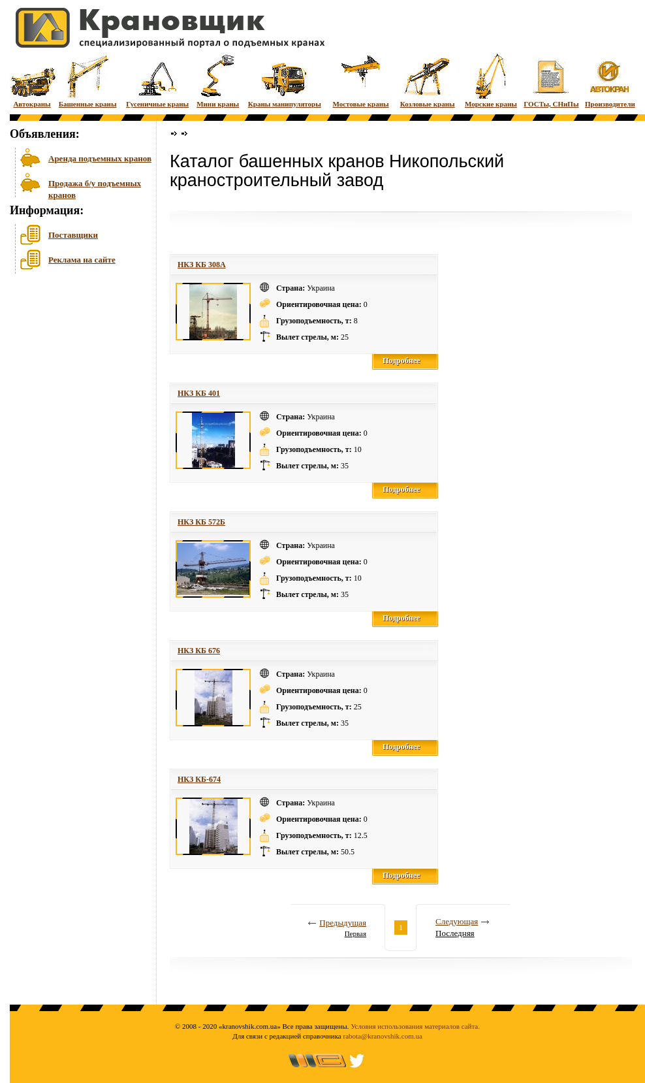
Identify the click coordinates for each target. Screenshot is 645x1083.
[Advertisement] (75, 378)
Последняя (455, 933)
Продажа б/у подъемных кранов (94, 187)
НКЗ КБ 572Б (201, 521)
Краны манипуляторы (284, 80)
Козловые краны (427, 80)
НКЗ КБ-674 (199, 779)
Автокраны (32, 80)
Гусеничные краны (157, 80)
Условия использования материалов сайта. (415, 1026)
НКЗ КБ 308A (202, 264)
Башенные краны (88, 80)
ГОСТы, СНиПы (551, 80)
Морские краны (491, 80)
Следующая (456, 921)
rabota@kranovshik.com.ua (382, 1036)
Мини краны (218, 80)
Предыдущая (342, 923)
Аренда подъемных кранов (99, 158)
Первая (355, 933)
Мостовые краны (360, 80)
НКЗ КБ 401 (199, 393)
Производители (610, 80)
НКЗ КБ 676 (199, 650)
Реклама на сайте (82, 260)
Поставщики (73, 235)
